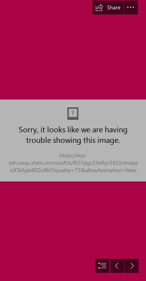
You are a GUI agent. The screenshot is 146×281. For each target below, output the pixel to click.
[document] (73, 140)
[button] (107, 7)
